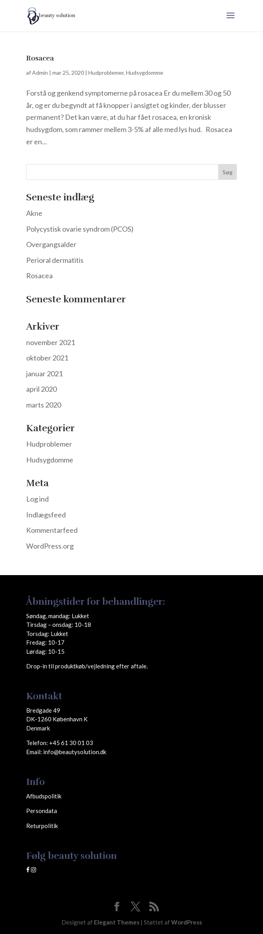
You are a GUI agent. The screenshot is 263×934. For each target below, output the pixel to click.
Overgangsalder (51, 244)
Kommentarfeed (52, 530)
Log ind (37, 498)
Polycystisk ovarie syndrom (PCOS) (79, 229)
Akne (34, 213)
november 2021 (50, 342)
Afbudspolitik (43, 796)
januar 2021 (44, 373)
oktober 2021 (47, 357)
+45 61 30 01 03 (71, 742)
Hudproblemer (106, 72)
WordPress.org (50, 546)
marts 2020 (43, 404)
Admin (40, 72)
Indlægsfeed (46, 514)
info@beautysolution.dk (74, 751)
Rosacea (40, 58)
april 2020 (41, 389)
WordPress (186, 922)
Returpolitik (42, 825)
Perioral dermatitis (55, 260)
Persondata (41, 810)
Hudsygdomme (144, 72)
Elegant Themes (116, 922)
